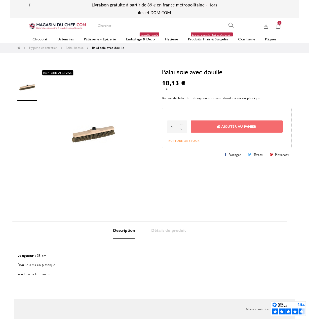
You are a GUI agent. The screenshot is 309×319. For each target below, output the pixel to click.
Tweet (258, 154)
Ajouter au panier (236, 126)
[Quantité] (177, 126)
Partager (235, 154)
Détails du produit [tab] (168, 230)
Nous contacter (258, 308)
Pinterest (282, 154)
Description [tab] (124, 230)
